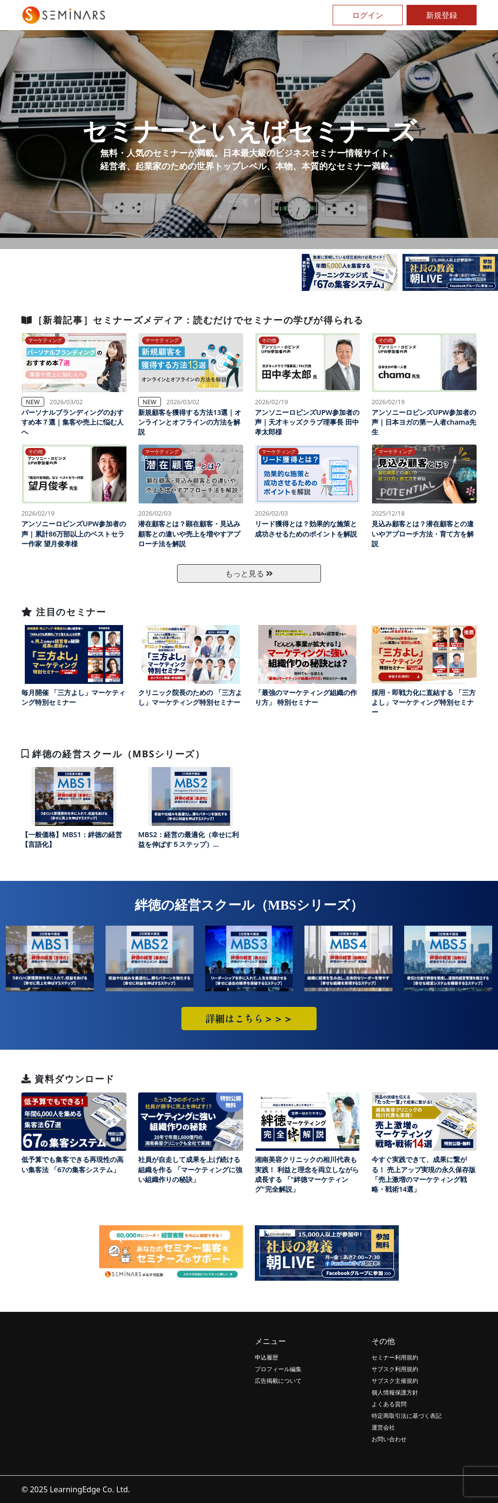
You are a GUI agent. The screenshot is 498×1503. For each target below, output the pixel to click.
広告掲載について (278, 1381)
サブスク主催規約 (395, 1381)
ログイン (367, 15)
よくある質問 (389, 1404)
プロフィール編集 (278, 1369)
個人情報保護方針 (395, 1392)
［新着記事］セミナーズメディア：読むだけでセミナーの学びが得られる (192, 319)
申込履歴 (266, 1357)
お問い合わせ (389, 1439)
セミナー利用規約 (395, 1357)
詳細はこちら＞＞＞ (249, 1018)
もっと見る (249, 573)
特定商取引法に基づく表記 (407, 1416)
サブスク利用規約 (395, 1369)
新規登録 (441, 15)
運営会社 (383, 1427)
